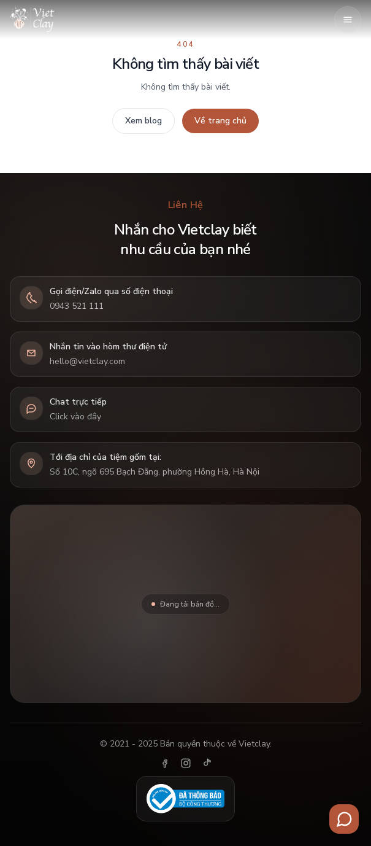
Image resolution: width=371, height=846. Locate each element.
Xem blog (143, 120)
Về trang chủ (220, 120)
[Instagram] (185, 763)
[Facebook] (164, 763)
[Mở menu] (347, 19)
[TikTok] (206, 763)
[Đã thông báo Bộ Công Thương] (185, 798)
